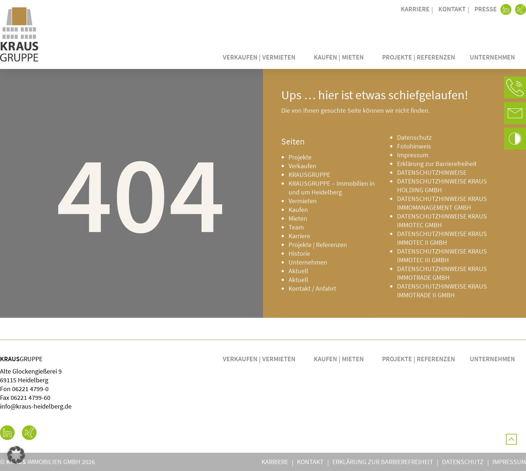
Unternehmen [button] (494, 57)
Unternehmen (308, 262)
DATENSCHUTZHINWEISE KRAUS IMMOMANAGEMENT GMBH (442, 203)
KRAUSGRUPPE (309, 174)
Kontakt (452, 9)
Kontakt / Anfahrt (312, 288)
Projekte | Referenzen (418, 57)
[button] (515, 88)
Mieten (298, 218)
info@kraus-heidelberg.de (36, 406)
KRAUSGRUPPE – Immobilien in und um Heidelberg (332, 187)
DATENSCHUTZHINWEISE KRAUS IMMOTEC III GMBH (442, 255)
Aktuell (298, 271)
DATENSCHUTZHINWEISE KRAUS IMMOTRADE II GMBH (442, 290)
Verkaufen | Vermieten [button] (261, 57)
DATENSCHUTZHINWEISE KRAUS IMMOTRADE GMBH (442, 273)
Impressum (412, 155)
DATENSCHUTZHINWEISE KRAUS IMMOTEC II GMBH (442, 238)
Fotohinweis (414, 146)
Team (296, 227)
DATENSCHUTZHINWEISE (431, 172)
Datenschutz (414, 137)
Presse (485, 9)
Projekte (300, 157)
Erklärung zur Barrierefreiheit (437, 163)
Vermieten (303, 201)
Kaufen (298, 209)
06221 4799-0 (30, 389)
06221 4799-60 (30, 397)
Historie (299, 253)
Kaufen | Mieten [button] (340, 57)
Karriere (415, 9)
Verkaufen (302, 166)
